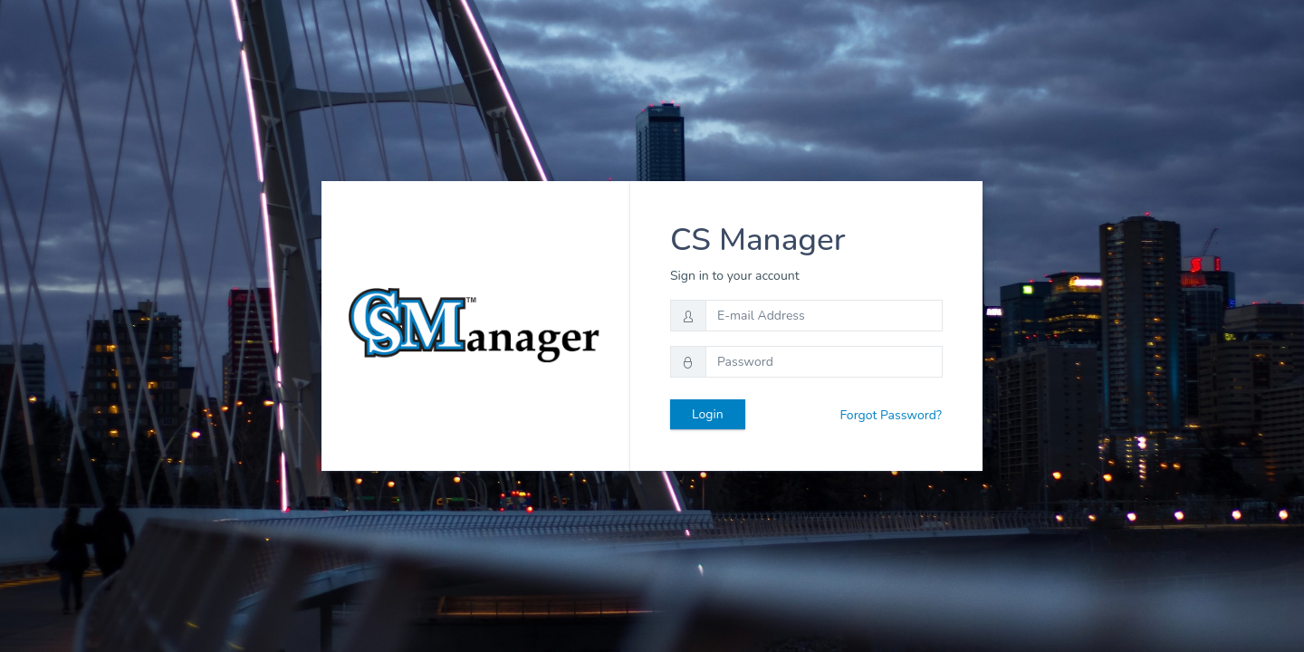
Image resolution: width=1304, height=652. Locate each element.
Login (708, 414)
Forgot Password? (890, 415)
